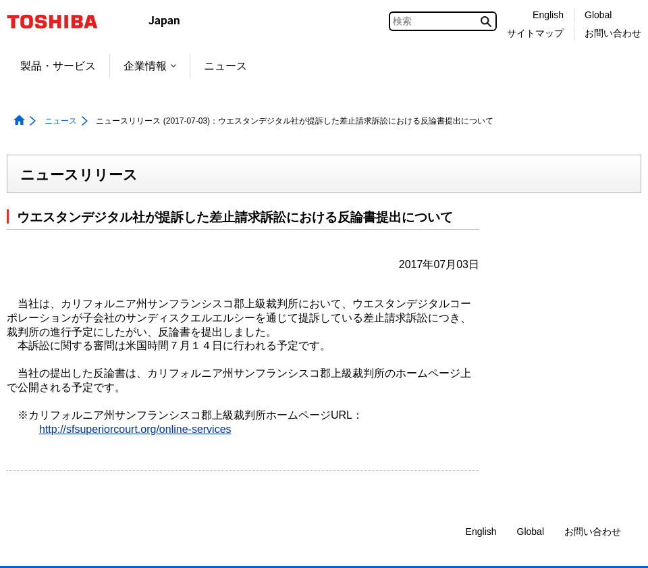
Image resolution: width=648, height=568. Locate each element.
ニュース (225, 66)
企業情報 (150, 66)
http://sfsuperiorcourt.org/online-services (135, 429)
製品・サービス (58, 66)
